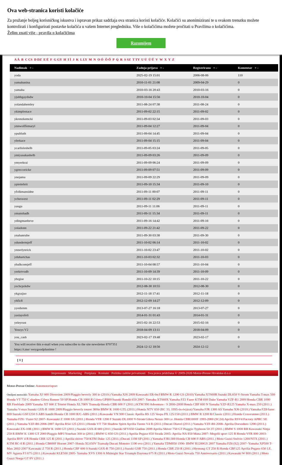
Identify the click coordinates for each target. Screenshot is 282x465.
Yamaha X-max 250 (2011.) (253, 404)
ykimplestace (22, 111)
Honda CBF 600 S (76, 448)
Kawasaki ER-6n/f (148, 394)
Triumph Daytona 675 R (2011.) (146, 453)
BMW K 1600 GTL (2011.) (119, 409)
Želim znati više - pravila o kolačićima (41, 33)
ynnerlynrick (22, 250)
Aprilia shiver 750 (77, 438)
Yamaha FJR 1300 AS (207, 409)
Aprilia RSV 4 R (18, 438)
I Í (69, 59)
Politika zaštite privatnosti (128, 373)
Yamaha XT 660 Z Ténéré (49, 404)
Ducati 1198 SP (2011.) (136, 438)
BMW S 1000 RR (236, 429)
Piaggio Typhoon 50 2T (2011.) (203, 429)
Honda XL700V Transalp (83, 404)
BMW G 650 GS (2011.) (112, 433)
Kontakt (103, 373)
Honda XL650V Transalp (92, 443)
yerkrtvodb (21, 271)
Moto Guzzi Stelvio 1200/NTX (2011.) (242, 438)
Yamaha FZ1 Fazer (181, 399)
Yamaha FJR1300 (164, 438)
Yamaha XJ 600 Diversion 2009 (49, 394)
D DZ (38, 59)
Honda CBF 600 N (196, 404)
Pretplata (90, 373)
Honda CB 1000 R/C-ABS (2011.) (76, 414)
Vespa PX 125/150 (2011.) (172, 414)
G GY (58, 59)
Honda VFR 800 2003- (252, 433)
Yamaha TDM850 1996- (169, 443)
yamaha (19, 89)
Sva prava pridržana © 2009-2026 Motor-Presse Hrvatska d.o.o (189, 373)
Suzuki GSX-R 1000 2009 (45, 409)
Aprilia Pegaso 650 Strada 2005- (150, 433)
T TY (136, 59)
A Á (17, 59)
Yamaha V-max (17, 409)
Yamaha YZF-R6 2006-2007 (35, 424)
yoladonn (20, 228)
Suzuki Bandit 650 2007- (128, 399)
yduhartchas (22, 257)
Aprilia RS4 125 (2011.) (71, 424)
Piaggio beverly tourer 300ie (81, 409)
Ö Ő (108, 59)
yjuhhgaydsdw (23, 97)
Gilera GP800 (103, 399)
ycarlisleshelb (23, 148)
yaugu (18, 206)
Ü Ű (151, 59)
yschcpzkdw (22, 286)
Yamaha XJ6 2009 (123, 394)
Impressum (58, 373)
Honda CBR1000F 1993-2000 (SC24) (199, 419)
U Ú (144, 59)
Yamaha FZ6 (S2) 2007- (232, 443)
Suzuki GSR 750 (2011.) (141, 448)
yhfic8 (18, 300)
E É (45, 59)
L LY (83, 59)
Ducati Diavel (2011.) (178, 424)
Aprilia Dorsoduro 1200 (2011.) (245, 424)
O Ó (100, 59)
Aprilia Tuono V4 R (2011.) (145, 424)
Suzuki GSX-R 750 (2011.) (106, 448)
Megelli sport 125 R (223, 433)
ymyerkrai (21, 162)
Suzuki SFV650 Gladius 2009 (132, 429)
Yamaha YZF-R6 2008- (208, 424)
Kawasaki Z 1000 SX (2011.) (66, 419)
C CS (28, 59)
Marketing (75, 373)
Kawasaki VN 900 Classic (117, 414)
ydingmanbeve (24, 220)
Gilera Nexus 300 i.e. (160, 419)
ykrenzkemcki (23, 119)
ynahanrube (21, 235)
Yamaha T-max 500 (262, 394)
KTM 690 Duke (205, 399)
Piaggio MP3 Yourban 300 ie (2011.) (71, 433)
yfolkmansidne (24, 191)
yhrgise (19, 279)
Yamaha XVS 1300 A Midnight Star (100, 453)
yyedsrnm (20, 308)
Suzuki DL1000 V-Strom (128, 419)
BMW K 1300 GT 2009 (31, 433)
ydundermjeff (23, 242)
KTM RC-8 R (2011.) (21, 443)
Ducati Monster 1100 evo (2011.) (131, 443)
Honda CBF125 (230, 448)
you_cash (20, 337)
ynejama (19, 177)
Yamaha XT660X (157, 399)
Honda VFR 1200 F (99, 419)
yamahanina (22, 82)
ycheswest (21, 198)
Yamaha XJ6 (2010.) (236, 409)
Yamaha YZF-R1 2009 (231, 399)
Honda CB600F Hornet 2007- (55, 443)
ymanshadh (21, 213)
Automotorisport (46, 386)
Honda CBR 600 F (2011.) (118, 404)
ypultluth (20, 133)
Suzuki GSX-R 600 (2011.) (95, 429)
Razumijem (141, 43)
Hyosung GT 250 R (206, 448)
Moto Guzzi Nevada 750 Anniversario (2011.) (198, 453)
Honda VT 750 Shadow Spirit (106, 424)
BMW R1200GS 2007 (200, 443)
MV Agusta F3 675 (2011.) (24, 453)
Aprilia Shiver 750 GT (167, 429)
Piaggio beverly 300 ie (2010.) (91, 394)
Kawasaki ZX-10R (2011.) (24, 429)
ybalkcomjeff (22, 264)
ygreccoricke (22, 169)
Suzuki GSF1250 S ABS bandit (32, 414)
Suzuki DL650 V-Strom (233, 394)
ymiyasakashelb (24, 155)
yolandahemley (24, 104)
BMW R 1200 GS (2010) (177, 394)
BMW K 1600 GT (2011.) (59, 429)
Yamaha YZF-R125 (221, 404)
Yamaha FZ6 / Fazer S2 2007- (26, 419)
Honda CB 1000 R (81, 399)
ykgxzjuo (20, 293)
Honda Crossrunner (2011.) (251, 414)
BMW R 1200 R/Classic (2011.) (211, 414)
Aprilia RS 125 (145, 414)
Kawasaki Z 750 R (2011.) (46, 448)
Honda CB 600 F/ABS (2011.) (196, 438)
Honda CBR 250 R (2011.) (175, 448)
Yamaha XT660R (205, 394)
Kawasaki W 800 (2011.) (244, 453)
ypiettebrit (21, 184)
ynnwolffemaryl (24, 126)
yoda (17, 75)
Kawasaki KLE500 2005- (59, 453)
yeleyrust (20, 322)
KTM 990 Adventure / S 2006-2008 (159, 404)
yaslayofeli (21, 315)
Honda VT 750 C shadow (23, 399)
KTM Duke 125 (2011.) (105, 438)
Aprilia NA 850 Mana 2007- (190, 433)
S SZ (127, 59)
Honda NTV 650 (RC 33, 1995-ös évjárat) (165, 409)
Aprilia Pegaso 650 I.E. (256, 448)
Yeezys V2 (21, 329)
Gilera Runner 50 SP (54, 399)
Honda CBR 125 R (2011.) (46, 438)
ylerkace (19, 140)
